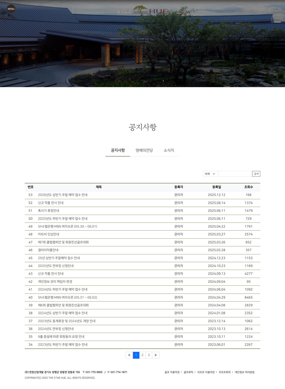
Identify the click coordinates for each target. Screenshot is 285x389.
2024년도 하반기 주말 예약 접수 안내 (62, 289)
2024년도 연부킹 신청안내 (56, 329)
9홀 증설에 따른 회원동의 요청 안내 (61, 336)
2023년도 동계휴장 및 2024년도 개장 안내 (66, 321)
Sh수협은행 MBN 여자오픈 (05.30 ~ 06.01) (67, 226)
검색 (256, 173)
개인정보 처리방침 (244, 372)
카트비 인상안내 (48, 234)
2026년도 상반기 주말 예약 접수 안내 (62, 195)
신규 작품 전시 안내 (50, 203)
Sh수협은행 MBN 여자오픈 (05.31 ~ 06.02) (67, 297)
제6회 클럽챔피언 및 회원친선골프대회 (63, 305)
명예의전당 (144, 150)
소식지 (169, 150)
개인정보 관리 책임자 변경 (55, 281)
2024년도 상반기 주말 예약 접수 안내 (62, 313)
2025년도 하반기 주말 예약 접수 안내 (62, 218)
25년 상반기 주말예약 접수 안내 (59, 258)
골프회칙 (188, 372)
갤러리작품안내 (48, 250)
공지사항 (118, 150)
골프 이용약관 (172, 372)
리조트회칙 (225, 372)
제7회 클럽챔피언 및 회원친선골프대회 (63, 242)
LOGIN (274, 9)
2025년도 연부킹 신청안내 (56, 266)
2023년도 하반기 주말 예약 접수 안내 (62, 344)
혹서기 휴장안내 (48, 210)
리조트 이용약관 (206, 372)
